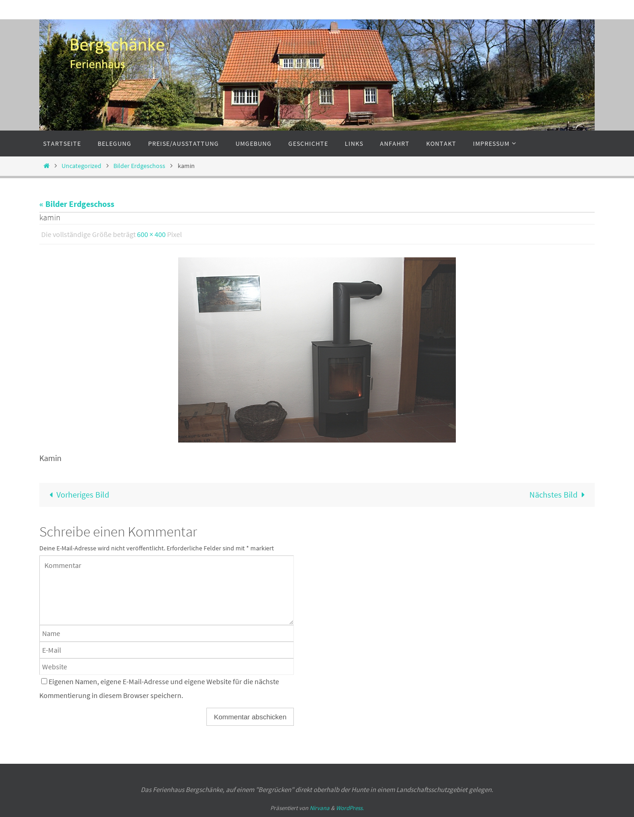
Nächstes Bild (559, 494)
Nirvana (319, 808)
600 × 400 (151, 234)
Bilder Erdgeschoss (139, 166)
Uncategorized (81, 166)
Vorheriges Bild (77, 494)
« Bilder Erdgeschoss (76, 204)
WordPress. (350, 808)
